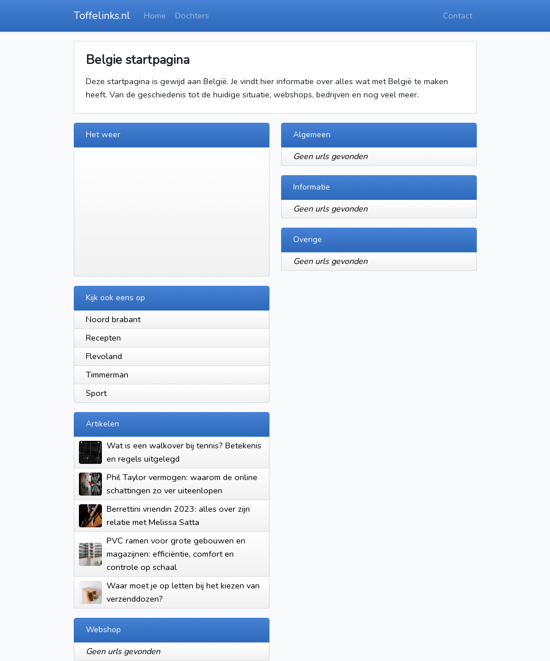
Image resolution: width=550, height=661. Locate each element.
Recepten (103, 337)
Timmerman (107, 374)
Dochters (192, 15)
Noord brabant (113, 319)
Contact (457, 15)
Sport (96, 393)
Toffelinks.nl (102, 15)
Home (155, 15)
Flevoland (104, 356)
